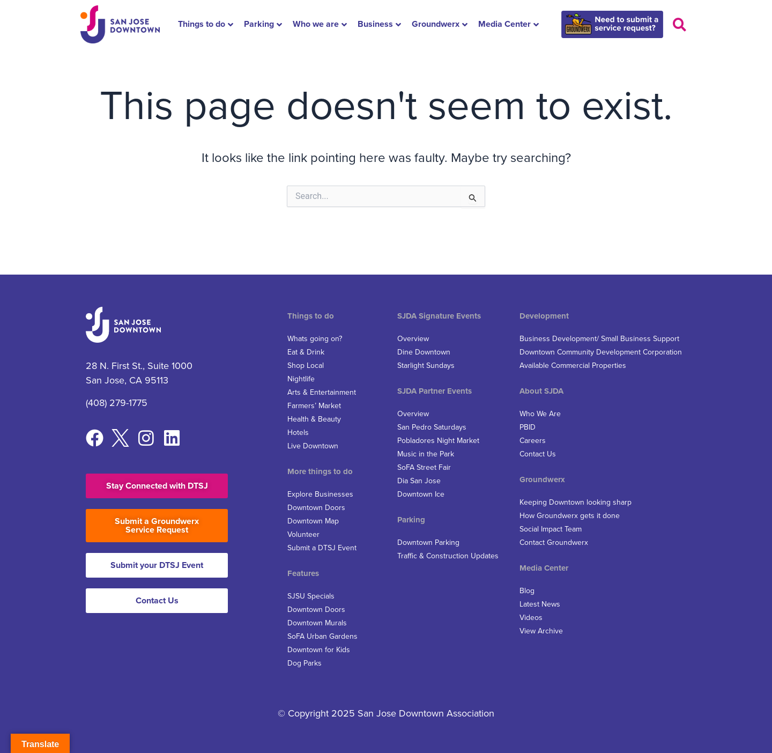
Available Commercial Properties (572, 365)
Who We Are (540, 413)
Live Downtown (312, 446)
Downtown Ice (420, 494)
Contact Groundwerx (553, 542)
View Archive (541, 631)
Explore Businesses (320, 494)
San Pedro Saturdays (431, 427)
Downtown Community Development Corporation (600, 352)
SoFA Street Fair (424, 467)
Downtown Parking (428, 542)
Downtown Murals (317, 623)
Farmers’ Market (314, 405)
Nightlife (301, 378)
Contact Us (537, 454)
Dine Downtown (423, 352)
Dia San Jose (419, 480)
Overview (413, 338)
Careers (532, 440)
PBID (527, 427)
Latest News (539, 604)
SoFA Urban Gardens (322, 636)
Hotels (298, 432)
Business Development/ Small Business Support (599, 338)
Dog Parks (304, 663)
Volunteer (303, 534)
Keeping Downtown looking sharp (575, 502)
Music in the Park (425, 454)
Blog (527, 590)
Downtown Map (313, 521)
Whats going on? (314, 338)
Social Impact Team (550, 529)
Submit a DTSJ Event (322, 547)
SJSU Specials (311, 596)
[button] (679, 24)
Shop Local (305, 365)
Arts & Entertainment (321, 392)
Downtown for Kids (318, 649)
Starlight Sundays (426, 365)
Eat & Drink (305, 352)
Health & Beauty (314, 419)
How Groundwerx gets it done (569, 515)
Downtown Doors (316, 507)
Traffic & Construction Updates (448, 555)
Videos (531, 617)
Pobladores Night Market (438, 440)
